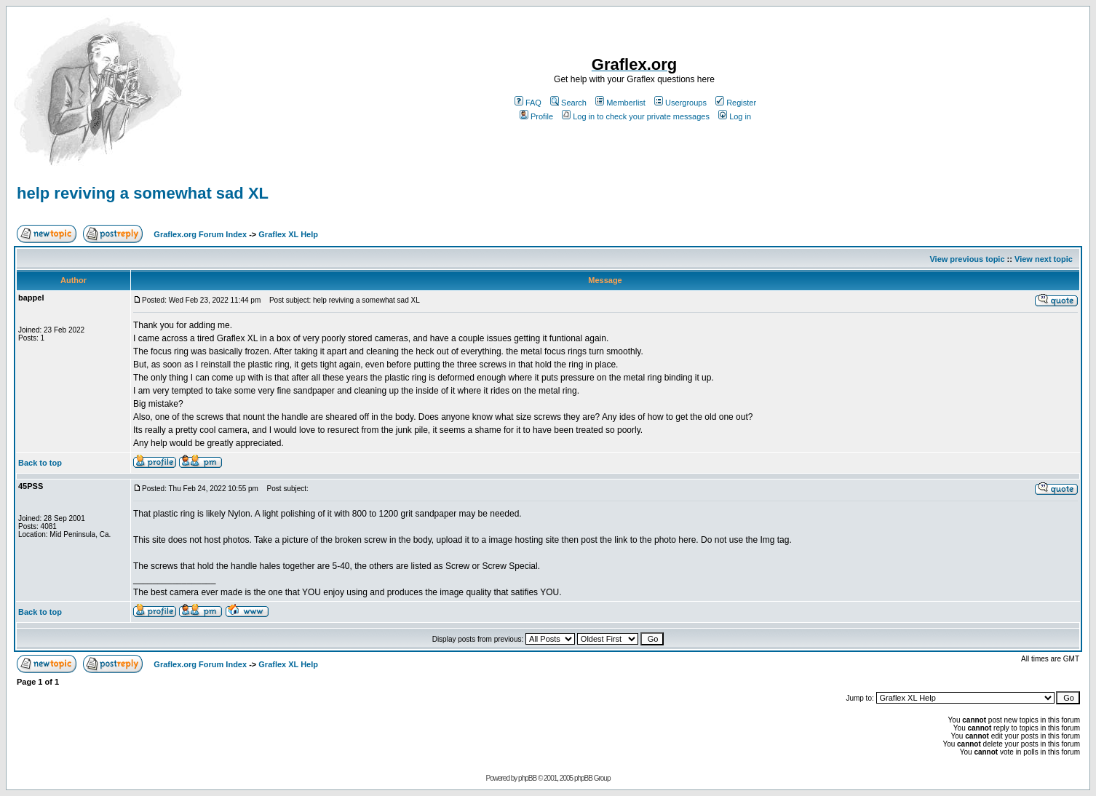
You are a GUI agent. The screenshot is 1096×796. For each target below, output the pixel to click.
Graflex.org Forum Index (200, 234)
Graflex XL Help (288, 234)
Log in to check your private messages (636, 116)
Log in (734, 116)
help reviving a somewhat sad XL (143, 193)
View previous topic (966, 259)
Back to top (40, 462)
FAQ (528, 102)
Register (735, 102)
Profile (536, 116)
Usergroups (680, 102)
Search (568, 102)
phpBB (527, 778)
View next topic (1043, 259)
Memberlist (620, 102)
